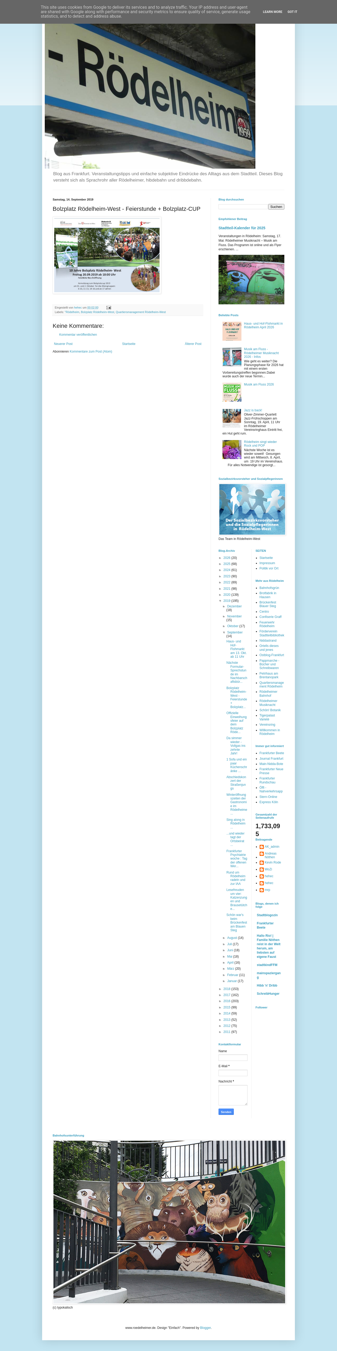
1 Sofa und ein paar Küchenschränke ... (236, 765)
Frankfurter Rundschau (268, 780)
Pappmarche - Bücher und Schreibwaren (269, 664)
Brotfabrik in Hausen (268, 595)
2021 (227, 589)
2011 (227, 1032)
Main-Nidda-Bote (271, 764)
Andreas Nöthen (271, 855)
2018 (227, 989)
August (232, 938)
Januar (232, 981)
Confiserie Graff (271, 617)
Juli (230, 944)
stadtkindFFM (267, 965)
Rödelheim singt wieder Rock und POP (260, 443)
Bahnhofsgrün (269, 588)
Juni (230, 950)
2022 (227, 582)
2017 (227, 995)
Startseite (129, 344)
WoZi (268, 869)
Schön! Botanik (270, 710)
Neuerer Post (63, 344)
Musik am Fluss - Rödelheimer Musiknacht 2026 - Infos (261, 353)
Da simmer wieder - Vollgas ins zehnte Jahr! (235, 745)
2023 (227, 576)
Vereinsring (267, 724)
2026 (227, 558)
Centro (264, 611)
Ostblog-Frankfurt (272, 655)
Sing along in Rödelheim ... (235, 823)
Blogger (205, 1328)
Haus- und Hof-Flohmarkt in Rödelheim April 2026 (263, 325)
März (231, 968)
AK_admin (272, 846)
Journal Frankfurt (272, 758)
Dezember (234, 606)
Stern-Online (268, 797)
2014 (227, 1013)
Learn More (273, 12)
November (234, 616)
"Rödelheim (72, 312)
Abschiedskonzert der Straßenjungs (236, 782)
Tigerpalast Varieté (267, 717)
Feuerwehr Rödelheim (267, 624)
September (235, 632)
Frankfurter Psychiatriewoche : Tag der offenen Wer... (236, 858)
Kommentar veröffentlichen (78, 334)
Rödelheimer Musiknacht (268, 702)
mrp (267, 890)
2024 (227, 570)
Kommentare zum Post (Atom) (91, 351)
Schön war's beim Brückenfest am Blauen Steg (236, 922)
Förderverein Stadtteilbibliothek (272, 633)
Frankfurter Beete (272, 753)
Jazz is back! (253, 410)
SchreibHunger (268, 994)
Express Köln (269, 802)
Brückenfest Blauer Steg (268, 604)
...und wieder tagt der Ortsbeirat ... (235, 839)
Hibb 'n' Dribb (267, 985)
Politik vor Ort (269, 568)
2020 (227, 595)
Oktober (233, 626)
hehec (269, 876)
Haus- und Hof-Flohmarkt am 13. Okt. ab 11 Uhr (236, 649)
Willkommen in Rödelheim (270, 732)
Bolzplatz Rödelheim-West (97, 312)
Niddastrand (268, 640)
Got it (292, 12)
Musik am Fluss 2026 (259, 384)
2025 (227, 564)
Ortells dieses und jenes (269, 647)
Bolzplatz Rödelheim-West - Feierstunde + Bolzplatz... (236, 697)
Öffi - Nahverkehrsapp (271, 789)
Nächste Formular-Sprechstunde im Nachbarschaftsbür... (236, 672)
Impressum (267, 563)
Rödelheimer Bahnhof (268, 693)
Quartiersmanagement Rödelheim (272, 684)
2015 (227, 1007)
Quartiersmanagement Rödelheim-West (141, 312)
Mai (230, 956)
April (230, 962)
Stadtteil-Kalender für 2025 (242, 228)
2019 (227, 601)
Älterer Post (193, 344)
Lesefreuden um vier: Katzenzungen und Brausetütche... (236, 899)
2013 (227, 1020)
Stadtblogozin (267, 915)
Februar (233, 975)
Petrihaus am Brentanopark (269, 675)
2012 (227, 1026)
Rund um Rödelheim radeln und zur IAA (235, 878)
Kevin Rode (273, 862)
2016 (227, 1001)
